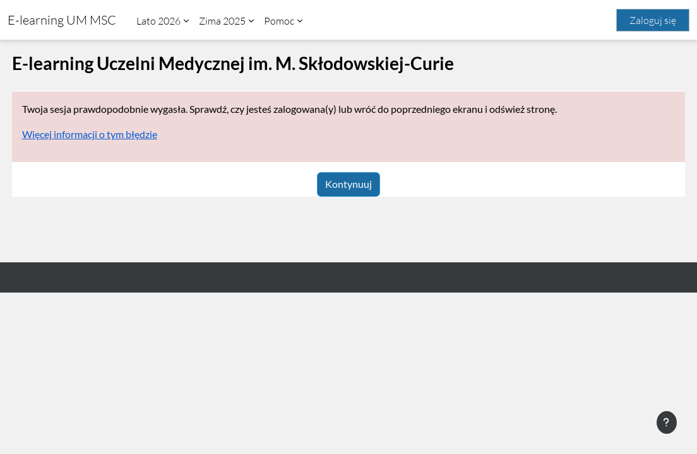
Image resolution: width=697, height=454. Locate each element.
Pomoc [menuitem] (279, 21)
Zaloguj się (652, 20)
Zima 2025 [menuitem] (222, 21)
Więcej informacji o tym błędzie (113, 134)
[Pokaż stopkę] (667, 422)
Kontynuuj (348, 184)
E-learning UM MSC (62, 20)
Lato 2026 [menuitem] (158, 21)
